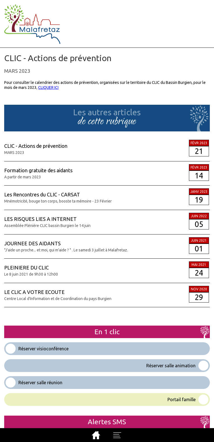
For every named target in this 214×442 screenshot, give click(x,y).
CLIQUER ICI (48, 87)
